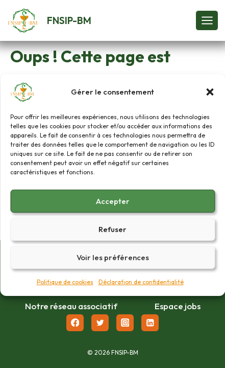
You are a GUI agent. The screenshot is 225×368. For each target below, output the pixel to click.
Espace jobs (178, 306)
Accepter (113, 205)
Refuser (112, 233)
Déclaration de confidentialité (141, 286)
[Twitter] (99, 322)
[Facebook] (74, 322)
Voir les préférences (113, 261)
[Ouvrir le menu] (206, 20)
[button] (210, 96)
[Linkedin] (149, 322)
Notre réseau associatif (71, 306)
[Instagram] (124, 322)
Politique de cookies (65, 286)
